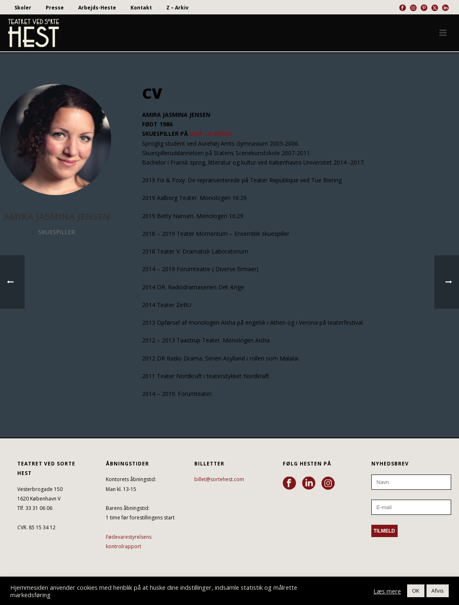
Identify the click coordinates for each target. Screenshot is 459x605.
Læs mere (387, 591)
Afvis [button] (437, 590)
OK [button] (415, 590)
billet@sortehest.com (219, 479)
